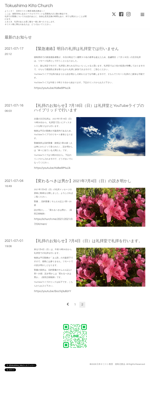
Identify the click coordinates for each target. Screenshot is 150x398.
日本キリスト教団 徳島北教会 (111, 364)
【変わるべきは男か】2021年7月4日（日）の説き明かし (83, 181)
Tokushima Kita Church (29, 5)
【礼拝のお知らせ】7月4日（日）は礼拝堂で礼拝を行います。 (88, 241)
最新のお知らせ (18, 37)
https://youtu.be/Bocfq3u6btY (52, 291)
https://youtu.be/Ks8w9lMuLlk (52, 88)
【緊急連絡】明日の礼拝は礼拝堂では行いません (76, 49)
